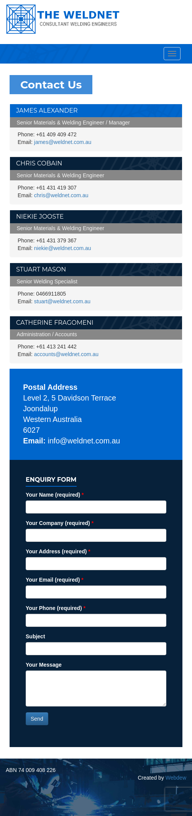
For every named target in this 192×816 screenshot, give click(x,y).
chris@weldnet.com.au (61, 195)
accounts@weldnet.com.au (66, 354)
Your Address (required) (58, 551)
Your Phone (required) (55, 608)
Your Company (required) (60, 523)
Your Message (44, 665)
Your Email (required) (55, 580)
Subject (35, 636)
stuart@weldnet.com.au (62, 301)
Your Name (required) (55, 495)
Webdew (176, 778)
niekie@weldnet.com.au (62, 248)
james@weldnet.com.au (63, 142)
